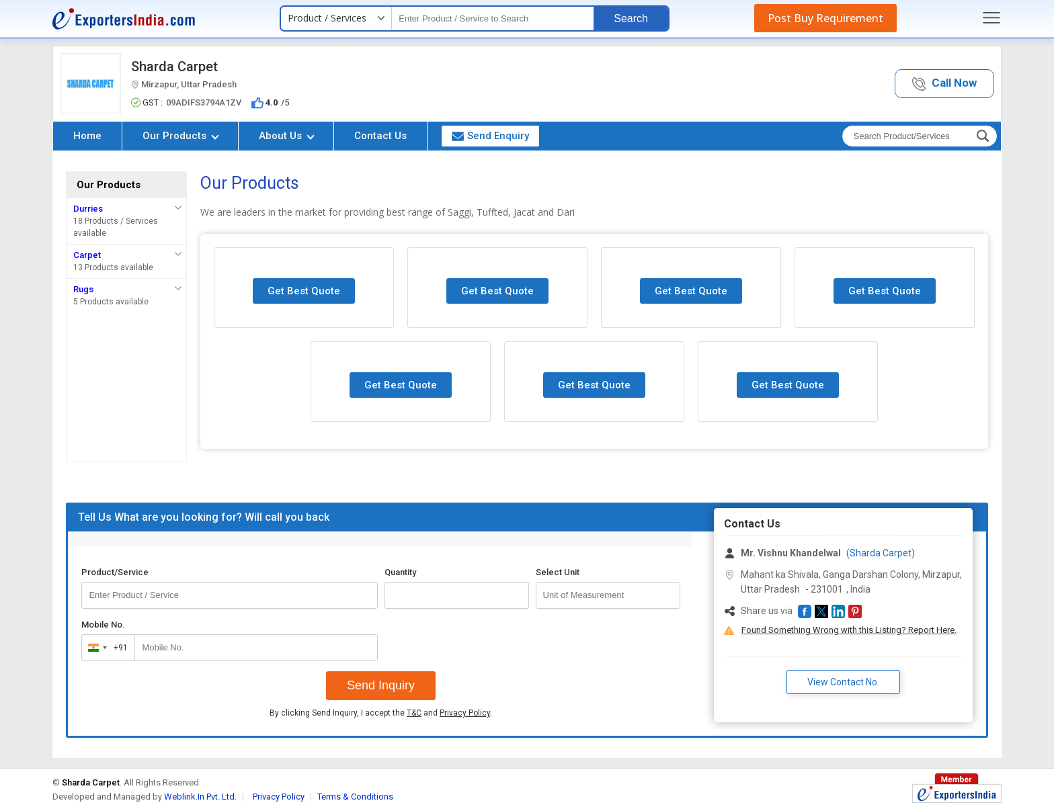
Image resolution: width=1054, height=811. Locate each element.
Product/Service (115, 572)
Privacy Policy (465, 713)
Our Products (181, 136)
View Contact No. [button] (843, 682)
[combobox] (105, 648)
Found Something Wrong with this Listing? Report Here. (849, 630)
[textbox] (493, 18)
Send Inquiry (381, 685)
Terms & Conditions (355, 797)
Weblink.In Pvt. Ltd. (200, 797)
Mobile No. (103, 625)
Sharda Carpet (174, 66)
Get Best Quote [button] (304, 291)
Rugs (83, 289)
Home (87, 136)
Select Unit (557, 572)
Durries (88, 209)
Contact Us (380, 136)
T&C (414, 713)
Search (631, 18)
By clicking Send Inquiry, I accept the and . (381, 713)
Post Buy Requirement (825, 18)
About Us (287, 136)
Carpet (87, 255)
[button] (944, 83)
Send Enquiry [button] (490, 136)
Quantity (400, 572)
